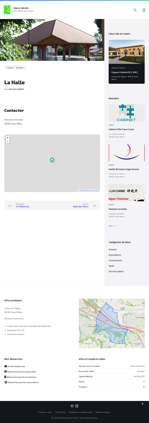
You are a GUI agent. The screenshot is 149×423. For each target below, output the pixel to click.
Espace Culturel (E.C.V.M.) (125, 72)
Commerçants (115, 260)
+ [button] (8, 137)
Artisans (113, 249)
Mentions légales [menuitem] (103, 412)
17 (144, 381)
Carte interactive (137, 366)
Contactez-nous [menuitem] (45, 412)
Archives (141, 371)
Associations (115, 255)
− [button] (8, 141)
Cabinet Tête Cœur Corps (121, 129)
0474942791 (139, 376)
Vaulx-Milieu (20, 8)
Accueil (10, 68)
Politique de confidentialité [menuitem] (80, 412)
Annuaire (19, 68)
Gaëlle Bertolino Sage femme (124, 169)
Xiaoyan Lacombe (118, 209)
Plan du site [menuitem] (60, 412)
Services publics (16, 89)
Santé (111, 125)
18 (144, 387)
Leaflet (81, 191)
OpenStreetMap (93, 191)
